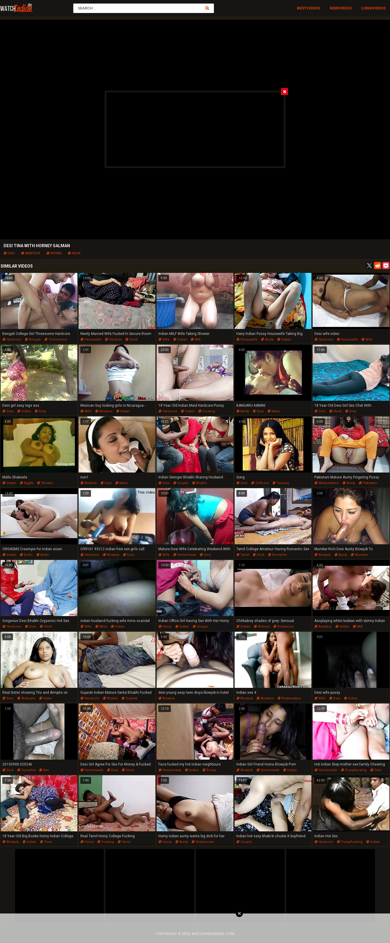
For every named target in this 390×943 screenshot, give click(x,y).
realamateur (289, 698)
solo (242, 483)
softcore (260, 483)
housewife (90, 339)
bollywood (283, 626)
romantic (277, 555)
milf (196, 339)
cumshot (26, 770)
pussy (209, 770)
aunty (267, 339)
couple (180, 483)
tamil (242, 555)
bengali (33, 339)
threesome (55, 339)
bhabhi (199, 483)
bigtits (26, 483)
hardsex (113, 339)
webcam (26, 698)
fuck (258, 555)
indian (53, 253)
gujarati (129, 698)
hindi (131, 339)
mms (101, 626)
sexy (40, 411)
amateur (30, 253)
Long (366, 8)
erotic (26, 555)
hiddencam (202, 842)
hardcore (11, 339)
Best (301, 8)
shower (45, 483)
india (74, 253)
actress (262, 626)
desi (9, 253)
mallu (273, 411)
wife (164, 339)
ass (44, 770)
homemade (184, 555)
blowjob (88, 483)
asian (42, 555)
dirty (350, 411)
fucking (206, 411)
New (334, 8)
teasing (280, 483)
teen (46, 842)
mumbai (359, 555)
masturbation (326, 483)
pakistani (368, 483)
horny (165, 626)
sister (45, 698)
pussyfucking (354, 770)
